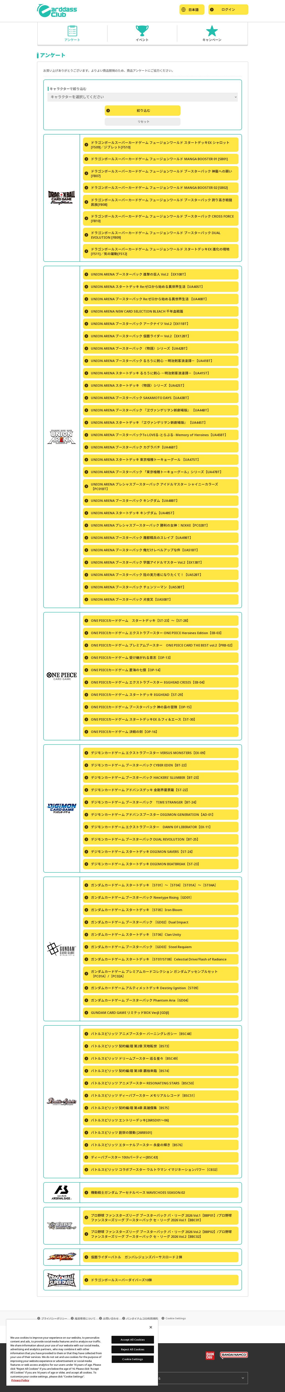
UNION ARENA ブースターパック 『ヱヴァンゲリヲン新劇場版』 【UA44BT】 (148, 410)
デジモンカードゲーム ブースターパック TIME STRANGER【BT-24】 (141, 802)
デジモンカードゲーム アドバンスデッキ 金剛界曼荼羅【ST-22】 (137, 790)
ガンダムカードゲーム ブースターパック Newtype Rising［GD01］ (139, 897)
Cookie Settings (176, 1318)
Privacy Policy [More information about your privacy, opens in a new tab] (20, 1380)
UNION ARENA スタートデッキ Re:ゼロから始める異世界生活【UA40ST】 (145, 286)
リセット (144, 122)
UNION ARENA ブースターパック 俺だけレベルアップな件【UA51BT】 (142, 550)
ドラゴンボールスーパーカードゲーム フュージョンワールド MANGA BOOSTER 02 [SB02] (156, 187)
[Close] (150, 1327)
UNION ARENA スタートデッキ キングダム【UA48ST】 (130, 513)
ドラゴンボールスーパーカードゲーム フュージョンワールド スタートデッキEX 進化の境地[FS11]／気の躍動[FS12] (157, 251)
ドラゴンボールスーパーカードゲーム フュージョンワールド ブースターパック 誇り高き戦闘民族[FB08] (158, 202)
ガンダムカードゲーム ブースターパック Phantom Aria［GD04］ (137, 1000)
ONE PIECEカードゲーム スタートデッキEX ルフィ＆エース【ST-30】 (141, 719)
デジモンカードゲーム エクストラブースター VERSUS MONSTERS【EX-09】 (146, 752)
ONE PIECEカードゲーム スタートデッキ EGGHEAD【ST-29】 (135, 694)
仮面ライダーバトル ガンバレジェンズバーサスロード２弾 (133, 1257)
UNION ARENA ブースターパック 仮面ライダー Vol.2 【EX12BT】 (138, 336)
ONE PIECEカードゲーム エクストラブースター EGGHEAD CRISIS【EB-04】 (145, 682)
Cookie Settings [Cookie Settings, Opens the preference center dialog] (132, 1359)
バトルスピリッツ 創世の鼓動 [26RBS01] (118, 1132)
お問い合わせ (111, 1318)
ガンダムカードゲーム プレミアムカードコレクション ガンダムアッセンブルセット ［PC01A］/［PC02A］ (151, 973)
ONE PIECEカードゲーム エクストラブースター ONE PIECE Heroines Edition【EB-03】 (154, 633)
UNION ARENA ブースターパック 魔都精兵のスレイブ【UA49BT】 (139, 537)
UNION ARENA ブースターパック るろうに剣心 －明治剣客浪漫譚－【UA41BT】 (149, 360)
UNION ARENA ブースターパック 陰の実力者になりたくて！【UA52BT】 (144, 574)
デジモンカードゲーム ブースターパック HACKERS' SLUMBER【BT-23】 (143, 777)
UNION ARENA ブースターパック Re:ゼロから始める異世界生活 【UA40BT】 (147, 299)
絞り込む (128, 110)
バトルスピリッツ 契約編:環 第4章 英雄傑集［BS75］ (128, 1108)
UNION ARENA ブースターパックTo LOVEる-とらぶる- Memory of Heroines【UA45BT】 (156, 435)
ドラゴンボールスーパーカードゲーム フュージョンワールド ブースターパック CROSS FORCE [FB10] (159, 218)
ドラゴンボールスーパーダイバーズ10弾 (118, 1280)
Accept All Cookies (133, 1339)
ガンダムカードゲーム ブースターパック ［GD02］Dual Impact (136, 922)
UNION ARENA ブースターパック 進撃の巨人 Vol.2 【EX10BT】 (136, 274)
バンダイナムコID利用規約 (142, 1318)
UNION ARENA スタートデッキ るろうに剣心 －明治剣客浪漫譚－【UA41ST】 (148, 373)
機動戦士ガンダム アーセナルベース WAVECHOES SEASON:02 (135, 1192)
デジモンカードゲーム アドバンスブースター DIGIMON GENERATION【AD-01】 (150, 814)
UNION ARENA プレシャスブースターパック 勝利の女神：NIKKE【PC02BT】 (147, 525)
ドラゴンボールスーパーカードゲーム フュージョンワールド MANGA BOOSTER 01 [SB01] (156, 159)
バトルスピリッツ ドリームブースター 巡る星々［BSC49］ (132, 1058)
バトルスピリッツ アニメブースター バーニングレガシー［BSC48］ (139, 1033)
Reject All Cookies (132, 1349)
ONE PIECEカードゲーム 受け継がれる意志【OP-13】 (129, 657)
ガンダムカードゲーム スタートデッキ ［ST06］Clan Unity (133, 934)
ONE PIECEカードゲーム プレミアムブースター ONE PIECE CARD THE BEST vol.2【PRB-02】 (159, 645)
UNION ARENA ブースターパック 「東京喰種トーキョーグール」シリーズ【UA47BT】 (154, 472)
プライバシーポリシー (54, 1318)
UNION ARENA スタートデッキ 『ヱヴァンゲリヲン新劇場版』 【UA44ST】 (146, 422)
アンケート (72, 40)
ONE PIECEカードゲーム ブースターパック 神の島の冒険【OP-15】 (139, 707)
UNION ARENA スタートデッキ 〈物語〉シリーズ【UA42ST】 (135, 385)
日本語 (193, 9)
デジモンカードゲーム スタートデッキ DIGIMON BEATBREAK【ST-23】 (143, 864)
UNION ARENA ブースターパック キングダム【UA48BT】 (132, 500)
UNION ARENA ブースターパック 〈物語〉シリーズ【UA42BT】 (137, 348)
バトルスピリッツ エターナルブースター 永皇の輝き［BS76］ (135, 1145)
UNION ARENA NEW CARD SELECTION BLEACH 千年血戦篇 (134, 311)
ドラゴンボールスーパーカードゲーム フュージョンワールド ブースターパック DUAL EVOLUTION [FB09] (153, 235)
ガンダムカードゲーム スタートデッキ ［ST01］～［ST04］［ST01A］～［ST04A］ (151, 885)
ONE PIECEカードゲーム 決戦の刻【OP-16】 (122, 731)
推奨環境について (85, 1318)
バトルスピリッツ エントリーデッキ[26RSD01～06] (127, 1120)
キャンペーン (211, 40)
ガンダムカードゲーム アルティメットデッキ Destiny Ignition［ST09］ (142, 988)
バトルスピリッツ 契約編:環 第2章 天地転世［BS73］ (128, 1046)
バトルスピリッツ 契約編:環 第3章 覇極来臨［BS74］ (128, 1070)
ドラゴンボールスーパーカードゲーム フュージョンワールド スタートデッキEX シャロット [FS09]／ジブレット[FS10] (157, 144)
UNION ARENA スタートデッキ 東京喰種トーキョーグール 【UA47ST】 (143, 459)
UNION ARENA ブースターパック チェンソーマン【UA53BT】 (135, 587)
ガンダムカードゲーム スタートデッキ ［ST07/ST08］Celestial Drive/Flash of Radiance (156, 959)
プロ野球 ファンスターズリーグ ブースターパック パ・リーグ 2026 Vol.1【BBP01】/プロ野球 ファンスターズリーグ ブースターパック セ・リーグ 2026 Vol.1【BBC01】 (158, 1217)
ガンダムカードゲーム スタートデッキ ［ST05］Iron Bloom (133, 909)
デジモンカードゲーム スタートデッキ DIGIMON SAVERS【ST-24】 (139, 851)
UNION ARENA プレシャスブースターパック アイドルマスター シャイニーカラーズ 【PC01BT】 (151, 486)
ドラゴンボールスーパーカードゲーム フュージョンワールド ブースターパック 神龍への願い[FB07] (158, 173)
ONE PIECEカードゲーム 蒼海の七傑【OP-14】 (123, 670)
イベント (142, 40)
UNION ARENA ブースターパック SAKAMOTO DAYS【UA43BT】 (138, 397)
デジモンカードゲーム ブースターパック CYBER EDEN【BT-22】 (136, 765)
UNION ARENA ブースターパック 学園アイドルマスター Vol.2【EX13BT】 (144, 562)
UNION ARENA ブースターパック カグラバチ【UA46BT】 (132, 447)
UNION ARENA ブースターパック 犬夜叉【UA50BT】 (129, 599)
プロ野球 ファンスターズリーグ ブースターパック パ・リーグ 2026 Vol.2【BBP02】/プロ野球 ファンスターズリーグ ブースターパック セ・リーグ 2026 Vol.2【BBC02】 (158, 1234)
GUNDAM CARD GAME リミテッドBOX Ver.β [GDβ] (127, 1012)
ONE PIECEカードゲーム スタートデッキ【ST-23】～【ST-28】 (137, 620)
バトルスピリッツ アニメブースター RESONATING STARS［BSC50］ (140, 1083)
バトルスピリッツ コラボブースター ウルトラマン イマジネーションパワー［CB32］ (152, 1169)
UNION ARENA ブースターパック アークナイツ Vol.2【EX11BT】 (137, 323)
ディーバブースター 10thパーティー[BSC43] (121, 1157)
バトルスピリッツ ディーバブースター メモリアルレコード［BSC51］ (141, 1095)
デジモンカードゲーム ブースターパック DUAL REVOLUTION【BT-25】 (142, 839)
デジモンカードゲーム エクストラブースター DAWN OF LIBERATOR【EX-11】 (148, 827)
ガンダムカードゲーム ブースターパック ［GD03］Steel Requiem (138, 947)
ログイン (222, 9)
